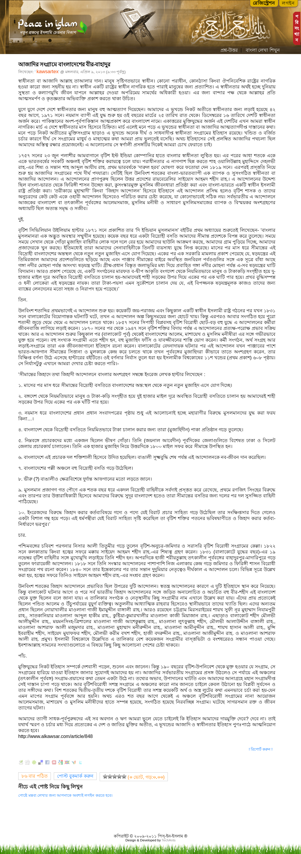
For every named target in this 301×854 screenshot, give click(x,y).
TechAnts (168, 840)
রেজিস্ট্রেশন (264, 3)
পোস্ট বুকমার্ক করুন (75, 776)
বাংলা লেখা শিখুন (262, 50)
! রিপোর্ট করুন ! (260, 749)
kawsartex (47, 71)
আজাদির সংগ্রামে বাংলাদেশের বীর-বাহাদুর (64, 64)
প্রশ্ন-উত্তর (229, 50)
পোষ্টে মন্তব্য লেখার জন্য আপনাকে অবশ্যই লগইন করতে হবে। (65, 795)
